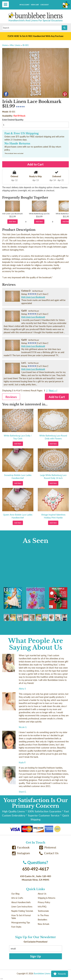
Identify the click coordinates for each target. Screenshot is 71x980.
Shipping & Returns (46, 898)
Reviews (11, 397)
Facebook (21, 847)
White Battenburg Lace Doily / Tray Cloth (18, 437)
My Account (24, 5)
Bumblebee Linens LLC (44, 973)
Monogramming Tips (20, 922)
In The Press (43, 915)
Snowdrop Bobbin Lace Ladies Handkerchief (17, 476)
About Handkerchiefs (21, 902)
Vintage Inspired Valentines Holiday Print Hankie (53, 516)
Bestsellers (42, 919)
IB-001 (25, 45)
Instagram (21, 853)
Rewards (59, 974)
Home (5, 45)
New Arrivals (43, 924)
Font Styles (16, 927)
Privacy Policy (44, 902)
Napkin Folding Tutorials (22, 911)
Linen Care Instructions (21, 906)
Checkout (44, 5)
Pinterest (47, 847)
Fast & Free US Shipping (21, 133)
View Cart (35, 5)
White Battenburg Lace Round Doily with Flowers (53, 437)
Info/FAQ (42, 906)
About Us (42, 893)
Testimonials (43, 911)
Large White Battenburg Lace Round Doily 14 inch (53, 476)
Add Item (12, 221)
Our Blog (15, 893)
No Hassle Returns (17, 143)
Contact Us (49, 853)
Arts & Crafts (17, 898)
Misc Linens (15, 45)
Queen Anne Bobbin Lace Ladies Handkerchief (17, 516)
